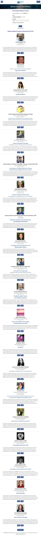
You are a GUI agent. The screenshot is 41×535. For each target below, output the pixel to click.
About (36, 532)
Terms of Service (19, 532)
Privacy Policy (26, 532)
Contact (33, 532)
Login (38, 1)
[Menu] (2, 2)
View (19, 53)
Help (30, 532)
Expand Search (20, 529)
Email (22, 53)
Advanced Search (20, 28)
